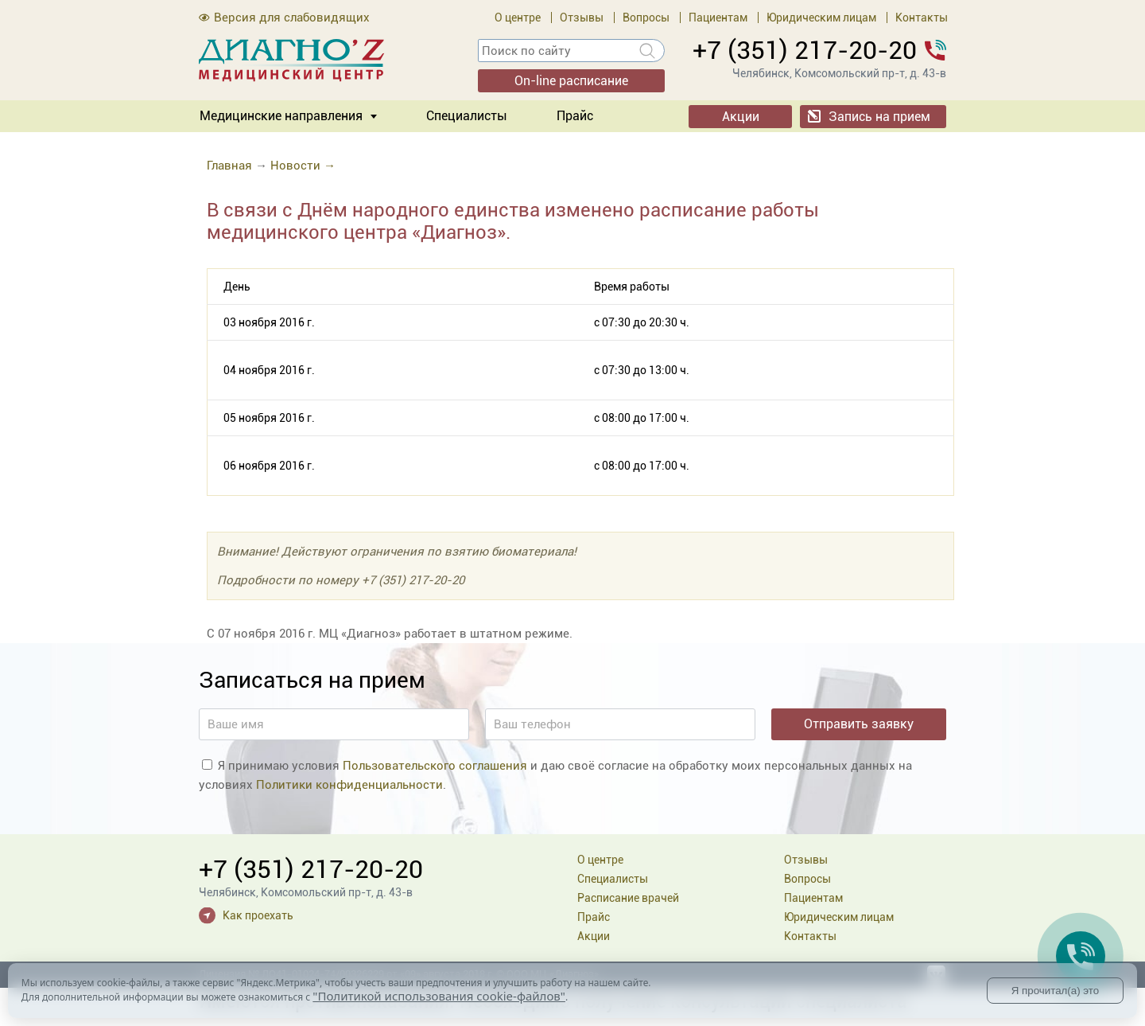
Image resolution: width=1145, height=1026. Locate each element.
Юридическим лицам (821, 17)
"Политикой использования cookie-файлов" (438, 996)
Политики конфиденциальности (349, 785)
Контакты (921, 17)
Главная (229, 165)
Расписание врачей (628, 897)
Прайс (575, 115)
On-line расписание (571, 80)
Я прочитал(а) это (1055, 991)
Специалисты (466, 115)
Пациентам (718, 17)
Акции (740, 116)
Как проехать (258, 915)
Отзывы (582, 17)
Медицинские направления (281, 115)
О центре (518, 17)
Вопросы (646, 17)
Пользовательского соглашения (435, 766)
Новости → (303, 165)
